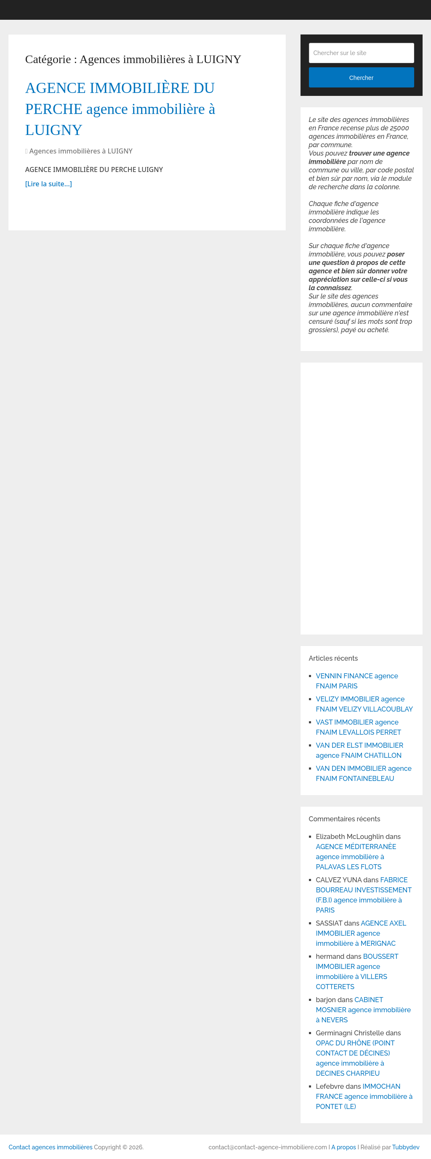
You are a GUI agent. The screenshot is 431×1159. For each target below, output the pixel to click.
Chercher (361, 77)
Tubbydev (406, 1147)
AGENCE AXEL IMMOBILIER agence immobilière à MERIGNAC (361, 933)
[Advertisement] (334, 497)
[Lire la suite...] (48, 188)
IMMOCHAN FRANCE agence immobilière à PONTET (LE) (364, 1096)
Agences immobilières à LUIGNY (81, 155)
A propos (343, 1147)
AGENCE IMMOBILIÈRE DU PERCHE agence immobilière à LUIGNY (126, 111)
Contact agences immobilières (50, 1147)
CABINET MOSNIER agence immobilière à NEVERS (363, 1010)
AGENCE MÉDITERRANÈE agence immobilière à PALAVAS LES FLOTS (356, 857)
